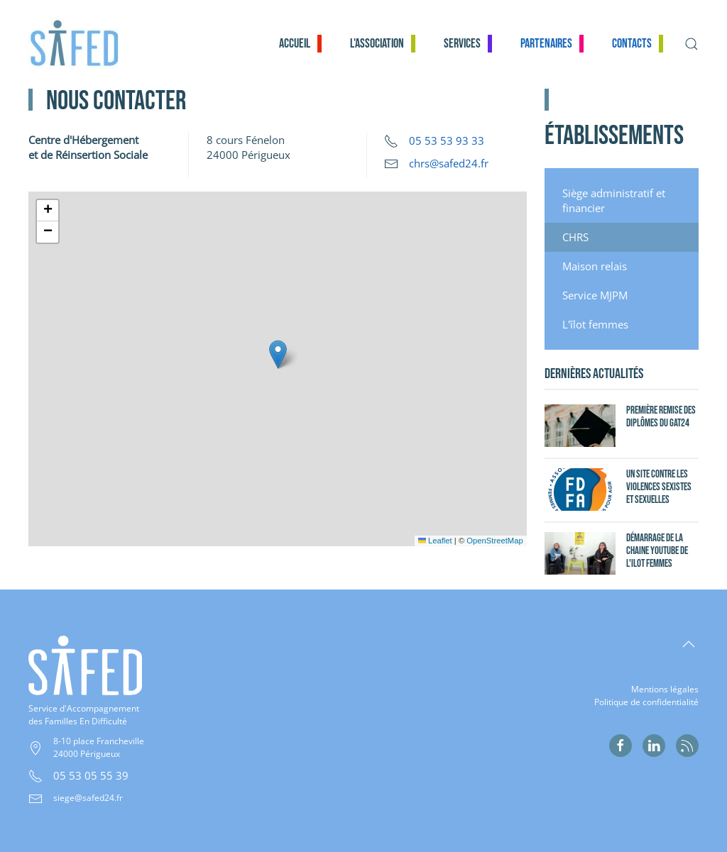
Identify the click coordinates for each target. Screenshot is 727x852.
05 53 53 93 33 (446, 140)
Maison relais (594, 266)
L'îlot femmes (595, 324)
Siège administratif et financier (613, 200)
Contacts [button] (632, 43)
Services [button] (462, 43)
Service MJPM (595, 295)
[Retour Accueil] (82, 44)
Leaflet (435, 540)
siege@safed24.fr (88, 798)
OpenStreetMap (494, 540)
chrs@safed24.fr (448, 163)
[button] (691, 43)
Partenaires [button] (546, 43)
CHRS (575, 237)
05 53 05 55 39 (91, 775)
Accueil (294, 43)
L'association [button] (377, 43)
